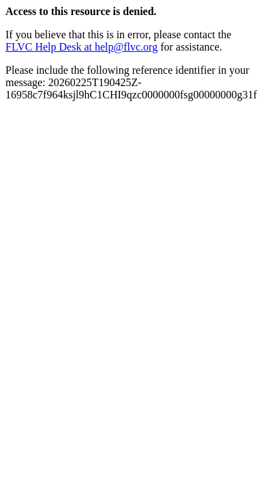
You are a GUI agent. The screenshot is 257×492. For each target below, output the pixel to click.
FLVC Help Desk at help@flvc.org (81, 47)
